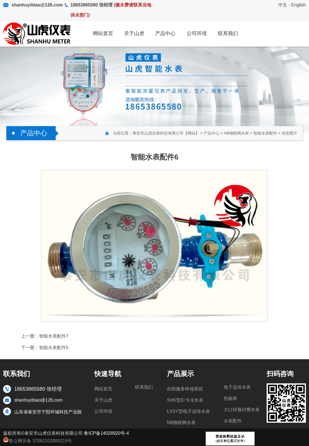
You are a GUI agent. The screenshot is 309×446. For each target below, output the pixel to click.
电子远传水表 (237, 387)
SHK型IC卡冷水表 (185, 400)
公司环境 (103, 411)
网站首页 (103, 388)
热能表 (230, 398)
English (298, 5)
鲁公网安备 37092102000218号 (37, 440)
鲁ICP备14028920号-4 (106, 433)
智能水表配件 (265, 133)
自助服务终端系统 (185, 388)
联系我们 (144, 387)
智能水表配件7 (53, 336)
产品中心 (211, 133)
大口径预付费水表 (242, 409)
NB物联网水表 (236, 133)
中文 (282, 5)
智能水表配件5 (53, 347)
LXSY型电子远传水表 (188, 411)
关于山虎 (103, 400)
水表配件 (233, 420)
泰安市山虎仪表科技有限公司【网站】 (165, 133)
